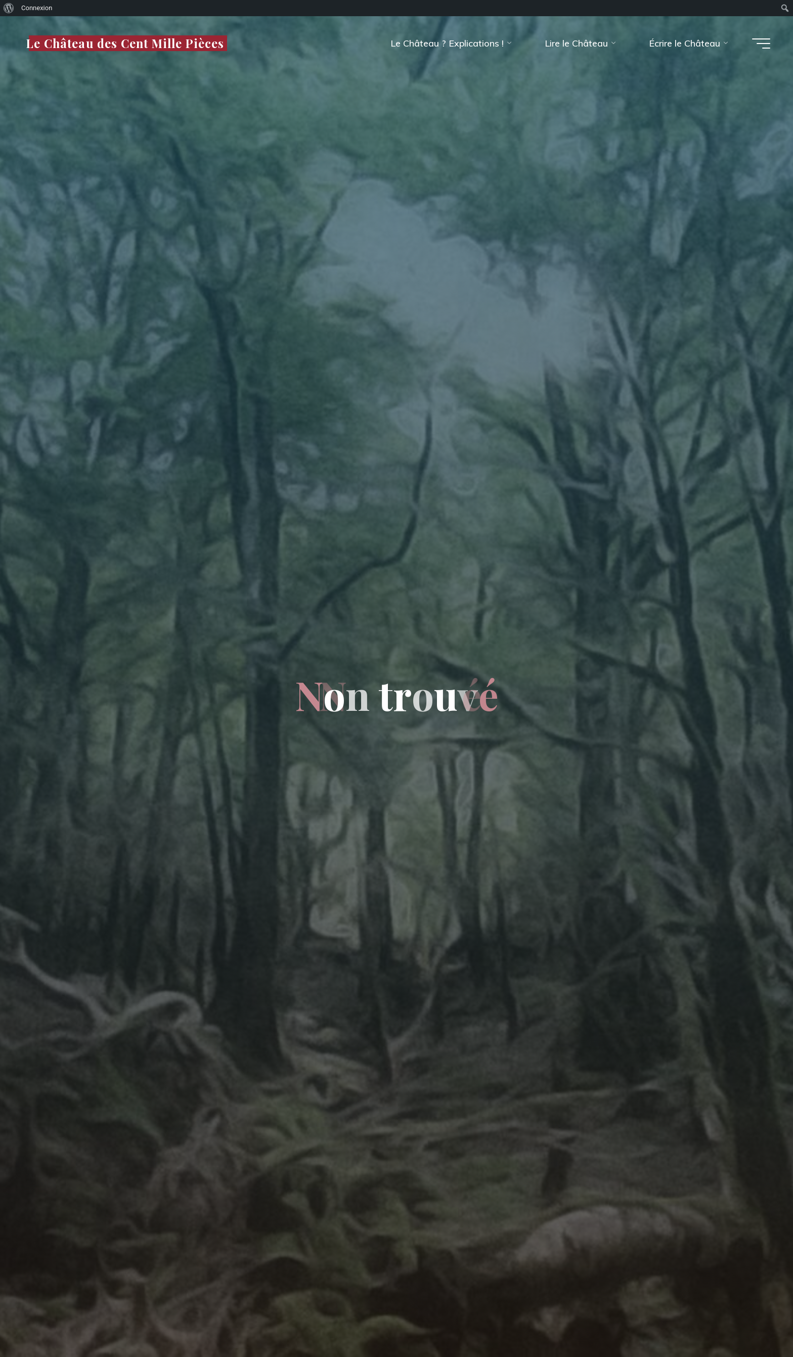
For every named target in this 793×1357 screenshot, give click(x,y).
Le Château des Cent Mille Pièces (125, 43)
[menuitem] (9, 8)
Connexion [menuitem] (36, 8)
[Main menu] (761, 43)
